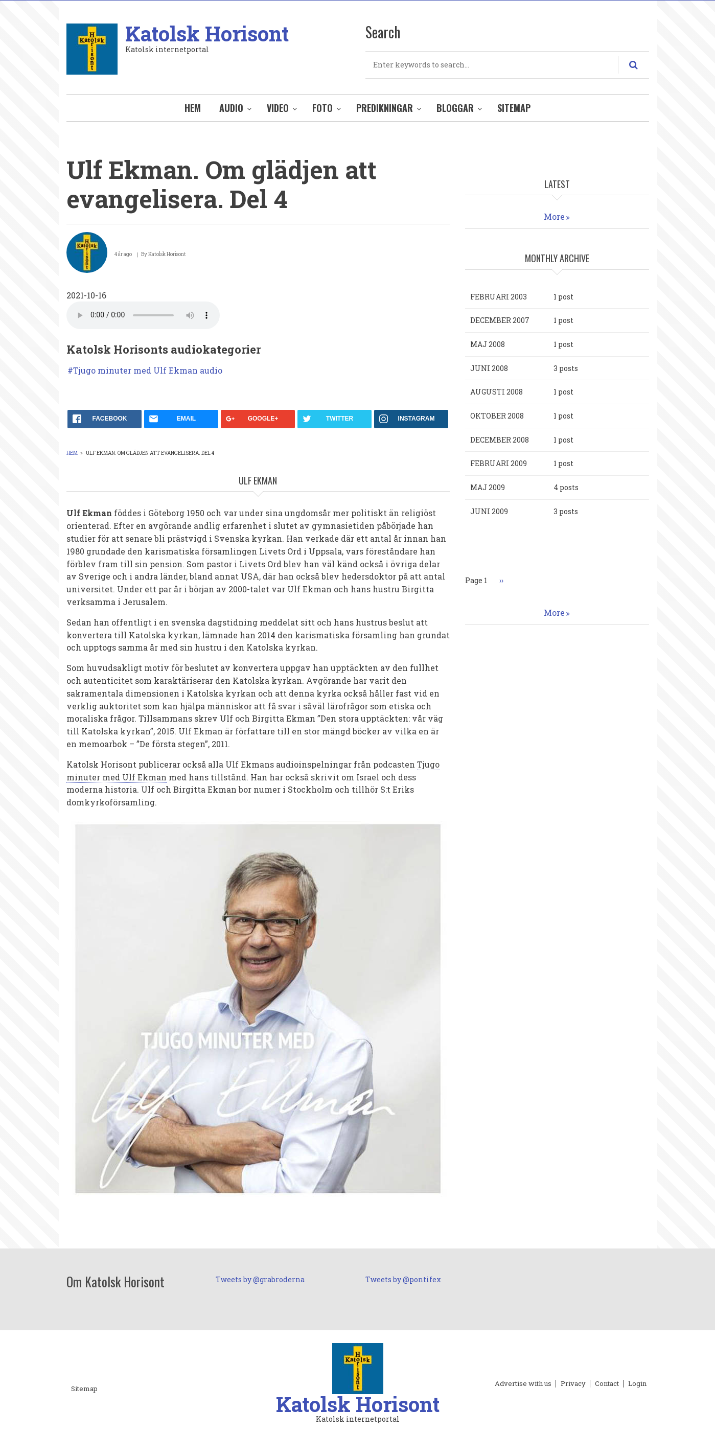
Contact (607, 1384)
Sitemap (514, 107)
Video (278, 107)
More (554, 216)
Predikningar (384, 107)
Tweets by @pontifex (403, 1279)
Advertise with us (523, 1384)
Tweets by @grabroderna (260, 1279)
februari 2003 (498, 297)
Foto (322, 107)
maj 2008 (487, 344)
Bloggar (455, 107)
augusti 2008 (496, 392)
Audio (231, 107)
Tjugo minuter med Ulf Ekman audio (147, 370)
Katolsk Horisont (207, 33)
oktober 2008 (497, 416)
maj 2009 (487, 487)
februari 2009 (498, 463)
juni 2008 (489, 368)
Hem (192, 107)
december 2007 (499, 320)
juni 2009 (489, 511)
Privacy (573, 1384)
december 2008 (499, 440)
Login (637, 1384)
